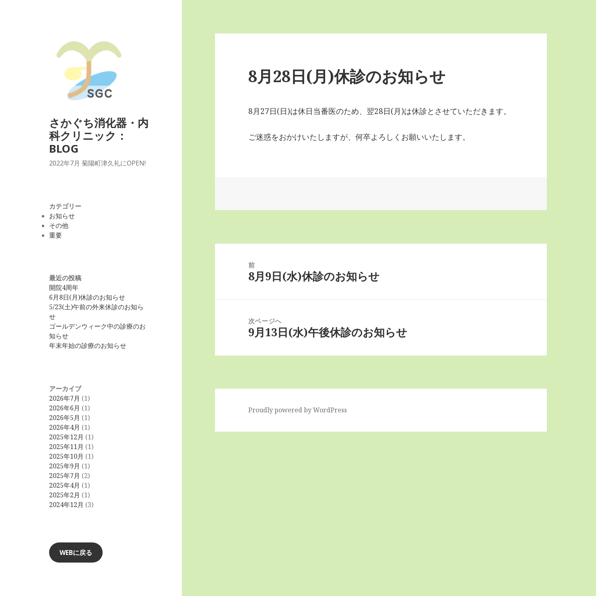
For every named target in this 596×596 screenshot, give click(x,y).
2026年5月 (64, 417)
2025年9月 (64, 465)
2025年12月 (66, 437)
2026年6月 (64, 408)
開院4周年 (63, 287)
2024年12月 (66, 504)
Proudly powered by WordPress (297, 410)
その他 (58, 225)
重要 (55, 235)
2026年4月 (64, 427)
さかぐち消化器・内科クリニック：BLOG (98, 135)
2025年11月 (66, 446)
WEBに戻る (76, 552)
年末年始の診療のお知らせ (87, 345)
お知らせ (62, 215)
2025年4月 (64, 485)
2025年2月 (64, 494)
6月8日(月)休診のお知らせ (87, 297)
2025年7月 (64, 475)
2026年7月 (64, 398)
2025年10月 (66, 456)
